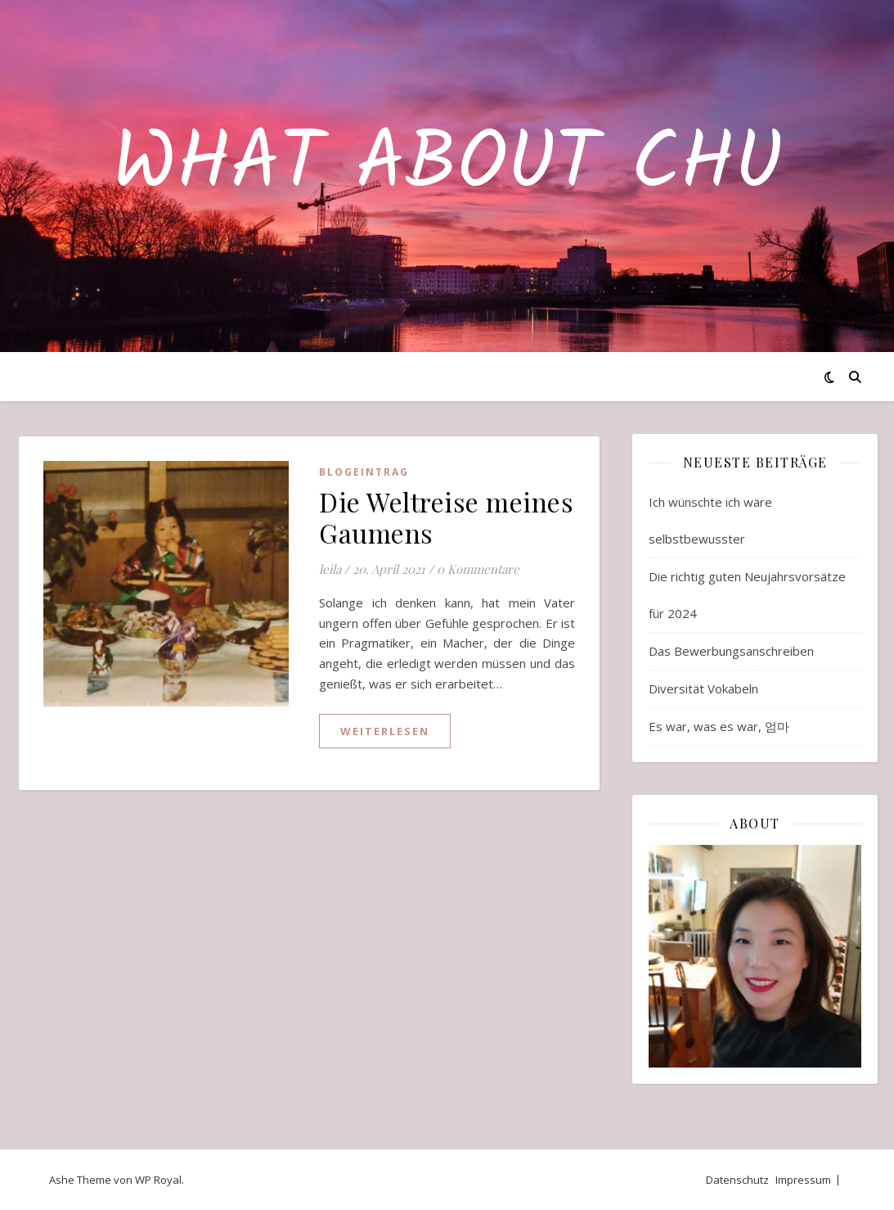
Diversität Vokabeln (703, 688)
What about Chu (447, 166)
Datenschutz (737, 1179)
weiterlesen (384, 731)
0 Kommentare (478, 569)
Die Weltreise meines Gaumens (446, 517)
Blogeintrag (364, 472)
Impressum (803, 1179)
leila (330, 569)
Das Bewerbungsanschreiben (731, 651)
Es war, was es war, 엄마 (719, 726)
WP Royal (158, 1179)
